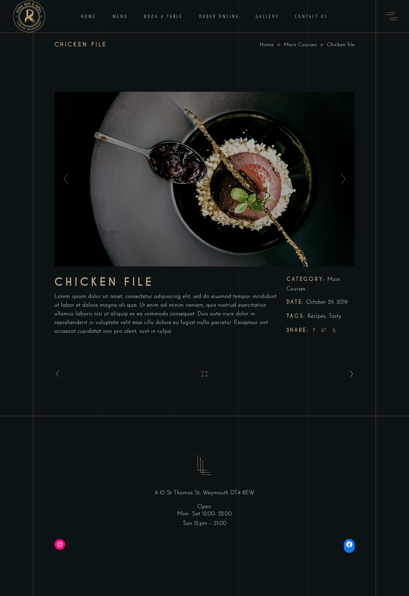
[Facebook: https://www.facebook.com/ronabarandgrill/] (349, 544)
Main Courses (300, 45)
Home (266, 45)
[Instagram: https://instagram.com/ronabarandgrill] (59, 544)
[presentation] (64, 179)
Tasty (335, 316)
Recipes (317, 316)
